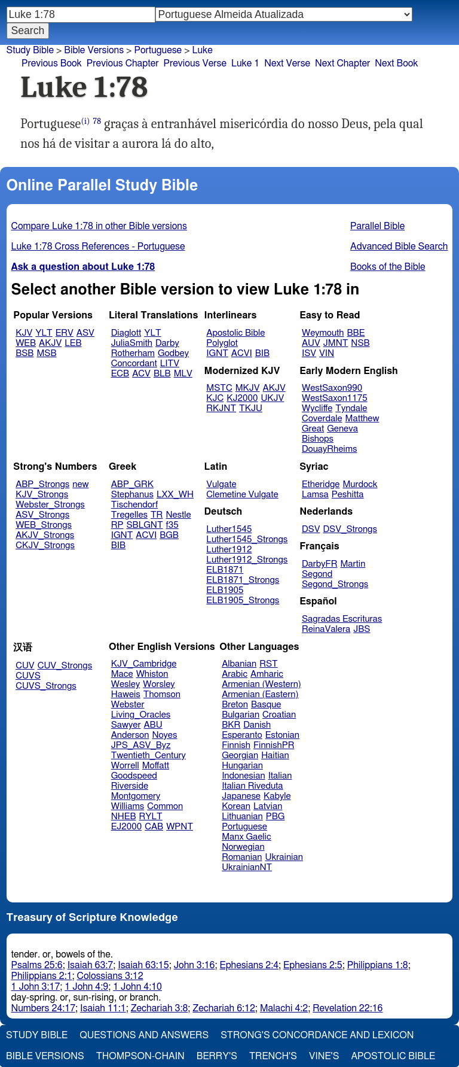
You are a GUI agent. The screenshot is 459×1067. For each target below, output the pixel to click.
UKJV (272, 398)
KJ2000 (242, 398)
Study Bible (30, 50)
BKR (231, 725)
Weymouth (323, 333)
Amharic (266, 674)
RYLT (150, 816)
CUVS (28, 675)
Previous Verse (195, 63)
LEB (73, 343)
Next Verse (287, 63)
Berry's (217, 1056)
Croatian (279, 714)
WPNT (179, 826)
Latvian (267, 806)
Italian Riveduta (252, 786)
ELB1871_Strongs (242, 580)
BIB (262, 353)
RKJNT (221, 408)
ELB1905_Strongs (242, 600)
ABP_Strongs (42, 484)
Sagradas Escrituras (342, 619)
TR (157, 514)
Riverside (129, 786)
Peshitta (348, 494)
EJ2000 (126, 826)
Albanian (239, 663)
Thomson (161, 694)
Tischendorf (134, 504)
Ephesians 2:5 (312, 965)
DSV (311, 529)
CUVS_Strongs (46, 686)
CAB (154, 826)
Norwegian (243, 847)
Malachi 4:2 (284, 1008)
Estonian (282, 735)
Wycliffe (317, 408)
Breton (235, 704)
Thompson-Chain (140, 1056)
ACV (141, 373)
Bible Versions (94, 50)
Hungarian (242, 765)
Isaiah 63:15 (143, 965)
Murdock (359, 484)
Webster (128, 704)
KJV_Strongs (42, 494)
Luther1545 (229, 529)
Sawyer (126, 725)
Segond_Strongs (335, 584)
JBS (361, 629)
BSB (24, 353)
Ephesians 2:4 (249, 965)
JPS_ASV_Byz (141, 745)
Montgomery (136, 796)
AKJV (50, 343)
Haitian (275, 755)
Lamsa (315, 494)
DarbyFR (320, 564)
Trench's (273, 1056)
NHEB (123, 816)
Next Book (396, 63)
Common (165, 806)
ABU (152, 725)
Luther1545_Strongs (246, 539)
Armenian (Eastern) (260, 694)
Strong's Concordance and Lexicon (317, 1035)
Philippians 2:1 (41, 976)
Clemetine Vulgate (242, 494)
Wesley (125, 684)
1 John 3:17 (35, 987)
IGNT (217, 353)
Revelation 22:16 (347, 1008)
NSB (360, 343)
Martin (352, 564)
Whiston (152, 674)
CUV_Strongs (65, 665)
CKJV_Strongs (45, 545)
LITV (169, 363)
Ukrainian (284, 857)
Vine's (324, 1056)
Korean (236, 806)
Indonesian (243, 775)
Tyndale (351, 408)
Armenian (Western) (261, 684)
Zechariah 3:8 (159, 1008)
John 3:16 (194, 965)
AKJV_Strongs (45, 535)
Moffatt (155, 765)
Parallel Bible (377, 226)
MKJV (247, 388)
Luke (202, 50)
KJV (24, 333)
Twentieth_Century (148, 755)
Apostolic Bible (393, 1056)
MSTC (219, 388)
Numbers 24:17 (43, 1008)
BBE (356, 333)
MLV (183, 373)
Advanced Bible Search (399, 246)
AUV (311, 343)
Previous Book (52, 63)
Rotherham (133, 353)
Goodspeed (134, 775)
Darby (167, 343)
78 (97, 121)
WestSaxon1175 (335, 398)
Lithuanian (242, 816)
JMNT (335, 343)
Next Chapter (342, 63)
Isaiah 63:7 (91, 965)
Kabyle (277, 796)
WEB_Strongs (44, 525)
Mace (122, 674)
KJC (215, 398)
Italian (280, 775)
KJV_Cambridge (144, 663)
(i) (85, 121)
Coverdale (322, 418)
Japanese (241, 796)
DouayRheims (329, 449)
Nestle (178, 514)
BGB (169, 535)
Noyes (164, 735)
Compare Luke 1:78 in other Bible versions (99, 226)
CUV (25, 665)
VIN (326, 353)
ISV (309, 353)
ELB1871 (224, 570)
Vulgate (221, 484)
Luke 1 (245, 63)
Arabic (234, 674)
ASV (85, 333)
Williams (128, 806)
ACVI (241, 353)
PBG (275, 816)
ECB (120, 373)
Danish (257, 725)
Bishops (317, 438)
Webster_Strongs (50, 504)
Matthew (362, 418)
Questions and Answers (144, 1035)
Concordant (134, 363)
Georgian (240, 755)
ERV (65, 333)
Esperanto (242, 735)
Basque (266, 704)
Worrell (125, 765)
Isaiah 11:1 (103, 1008)
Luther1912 (229, 549)
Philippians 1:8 (377, 965)
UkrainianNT (247, 867)
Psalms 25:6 (37, 965)
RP (117, 525)
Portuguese (158, 50)
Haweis (125, 694)
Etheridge (320, 484)
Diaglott (126, 333)
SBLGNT (144, 525)
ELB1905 (224, 590)
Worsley (159, 684)
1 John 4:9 (86, 987)
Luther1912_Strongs (246, 559)
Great (313, 428)
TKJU (250, 408)
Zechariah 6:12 (223, 1008)
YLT (43, 333)
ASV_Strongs (42, 514)
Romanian (242, 857)
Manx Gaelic (246, 836)
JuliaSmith (131, 343)
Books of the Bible (388, 267)
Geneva (342, 428)
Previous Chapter (123, 63)
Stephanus (132, 494)
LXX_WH (175, 494)
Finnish (236, 745)
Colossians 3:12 (110, 976)
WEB (26, 343)
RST (268, 663)
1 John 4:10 (137, 987)
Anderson (130, 735)
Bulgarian (240, 714)
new (80, 484)
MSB (46, 353)
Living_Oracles (141, 714)
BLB (162, 373)
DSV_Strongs (350, 529)
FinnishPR (274, 745)
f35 (172, 525)
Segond (317, 574)
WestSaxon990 (332, 388)
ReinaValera (326, 629)
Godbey (173, 353)
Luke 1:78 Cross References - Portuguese (98, 246)
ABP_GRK (132, 484)
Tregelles (129, 514)
